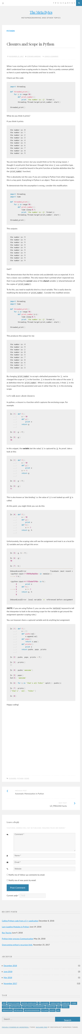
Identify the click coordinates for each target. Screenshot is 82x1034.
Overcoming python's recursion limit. (17, 945)
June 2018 (8, 972)
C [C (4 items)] (38, 1003)
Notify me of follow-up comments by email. (27, 875)
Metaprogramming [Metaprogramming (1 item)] (32, 1010)
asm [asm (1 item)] (4, 1003)
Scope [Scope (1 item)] (52, 1010)
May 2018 (8, 978)
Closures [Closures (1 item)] (44, 1003)
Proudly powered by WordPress (15, 1027)
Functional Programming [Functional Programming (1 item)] (33, 1006)
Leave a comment (51, 56)
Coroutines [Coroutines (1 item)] (55, 1003)
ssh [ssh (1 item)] (58, 1010)
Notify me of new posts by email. (22, 880)
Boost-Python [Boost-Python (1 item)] (14, 1003)
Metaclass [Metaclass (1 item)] (18, 1010)
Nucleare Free (41, 1027)
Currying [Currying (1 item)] (66, 1003)
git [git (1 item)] (59, 1006)
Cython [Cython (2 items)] (6, 1006)
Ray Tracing (6, 933)
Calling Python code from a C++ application (20, 921)
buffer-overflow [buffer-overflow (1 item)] (29, 1003)
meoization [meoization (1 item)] (7, 1010)
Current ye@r (13, 896)
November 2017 (10, 984)
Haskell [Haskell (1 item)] (65, 1006)
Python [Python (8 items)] (45, 1010)
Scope (26, 778)
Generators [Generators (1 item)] (51, 1006)
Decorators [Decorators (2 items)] (16, 1006)
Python (11, 31)
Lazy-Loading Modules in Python (15, 927)
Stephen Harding (34, 56)
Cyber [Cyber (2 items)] (74, 1003)
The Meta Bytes (41, 12)
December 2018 (10, 966)
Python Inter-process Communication (17, 939)
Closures (12, 778)
